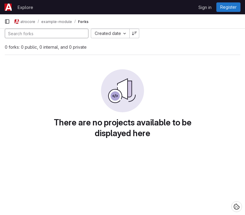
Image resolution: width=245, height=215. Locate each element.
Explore (25, 7)
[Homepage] (8, 7)
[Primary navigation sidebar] (7, 21)
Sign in (205, 7)
